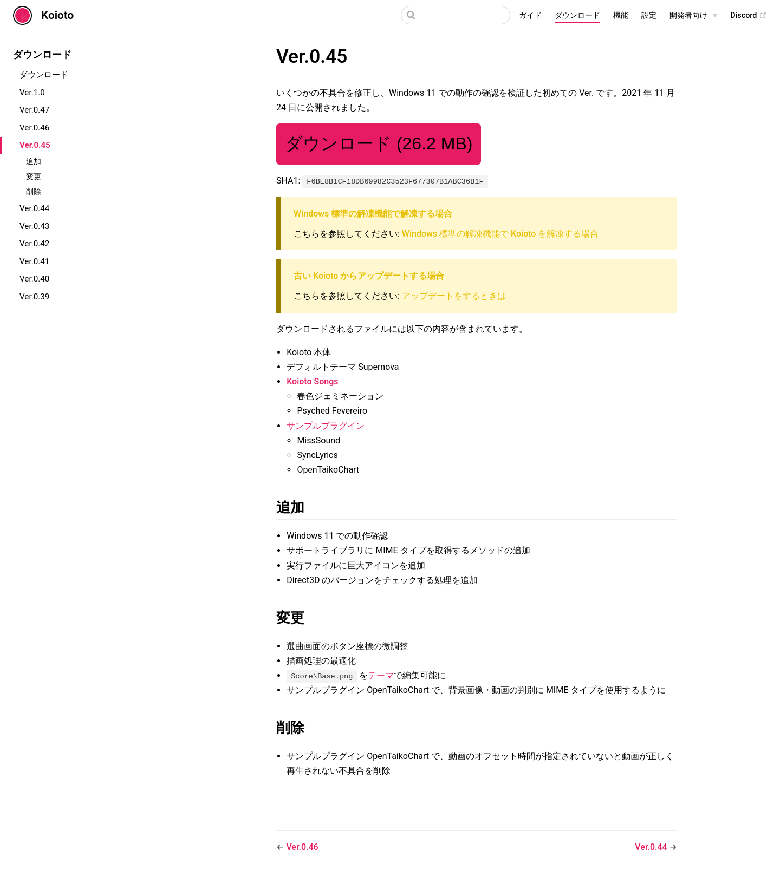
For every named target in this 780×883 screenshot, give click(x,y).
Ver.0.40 (34, 279)
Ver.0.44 (34, 208)
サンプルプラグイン (326, 426)
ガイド (530, 15)
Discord (748, 16)
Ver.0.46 (34, 128)
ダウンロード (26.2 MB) (378, 143)
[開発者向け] (693, 16)
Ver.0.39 (34, 297)
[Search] (455, 15)
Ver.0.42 (34, 243)
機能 (620, 15)
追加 (33, 161)
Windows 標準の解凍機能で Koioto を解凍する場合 (500, 233)
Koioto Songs (312, 381)
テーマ (381, 675)
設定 (648, 15)
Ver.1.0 (32, 92)
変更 (33, 176)
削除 (33, 192)
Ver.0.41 (34, 261)
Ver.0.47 (34, 110)
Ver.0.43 (34, 226)
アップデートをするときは (454, 296)
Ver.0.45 (35, 145)
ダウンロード (577, 15)
